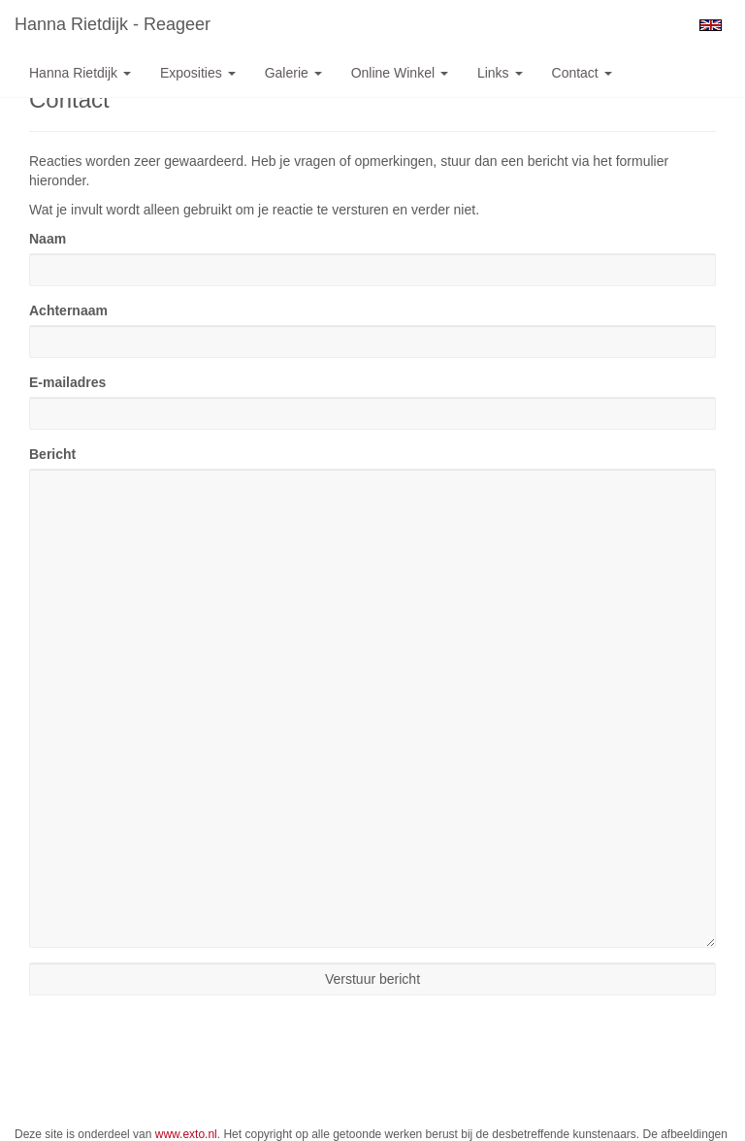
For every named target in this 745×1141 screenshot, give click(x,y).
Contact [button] (582, 73)
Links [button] (500, 73)
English (710, 25)
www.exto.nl (186, 1134)
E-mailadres (67, 382)
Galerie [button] (293, 73)
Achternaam (68, 310)
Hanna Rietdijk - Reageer (113, 24)
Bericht (52, 454)
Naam (47, 238)
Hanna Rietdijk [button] (80, 73)
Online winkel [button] (399, 73)
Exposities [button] (198, 73)
